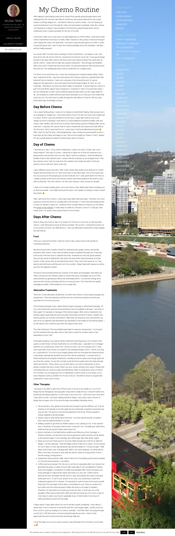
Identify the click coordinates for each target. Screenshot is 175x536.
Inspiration (120, 189)
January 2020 (121, 102)
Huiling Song (121, 43)
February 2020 (121, 98)
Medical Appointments (125, 193)
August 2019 (121, 122)
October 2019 (121, 114)
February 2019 (121, 146)
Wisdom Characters (124, 205)
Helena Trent (13, 20)
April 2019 (120, 138)
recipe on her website (44, 208)
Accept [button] (124, 532)
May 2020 (120, 86)
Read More (140, 532)
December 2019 (122, 106)
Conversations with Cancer (126, 181)
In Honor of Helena (123, 16)
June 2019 (120, 130)
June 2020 (120, 82)
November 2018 (122, 158)
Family (118, 185)
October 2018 (121, 162)
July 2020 (120, 77)
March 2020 (120, 94)
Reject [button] (131, 532)
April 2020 (120, 90)
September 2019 (122, 118)
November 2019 (122, 110)
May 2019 (120, 134)
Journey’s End (121, 24)
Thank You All (121, 12)
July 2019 (120, 126)
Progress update (122, 201)
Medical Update (122, 197)
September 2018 (122, 166)
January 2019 (121, 150)
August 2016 (121, 170)
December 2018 (122, 154)
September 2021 (122, 69)
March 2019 (120, 142)
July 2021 (120, 73)
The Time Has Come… (124, 20)
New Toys (120, 28)
